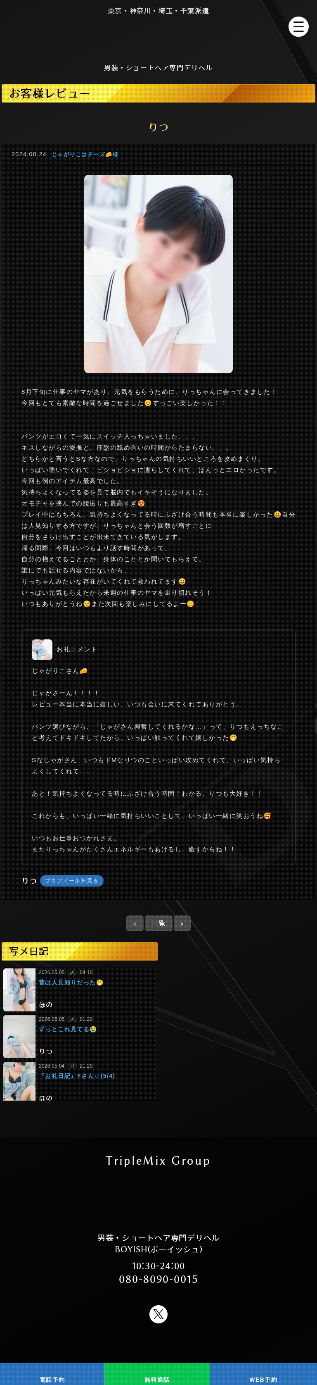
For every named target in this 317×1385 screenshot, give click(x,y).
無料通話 (157, 1379)
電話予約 (52, 1379)
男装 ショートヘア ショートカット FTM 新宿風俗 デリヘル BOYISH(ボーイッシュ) (158, 37)
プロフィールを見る (72, 880)
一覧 (158, 923)
